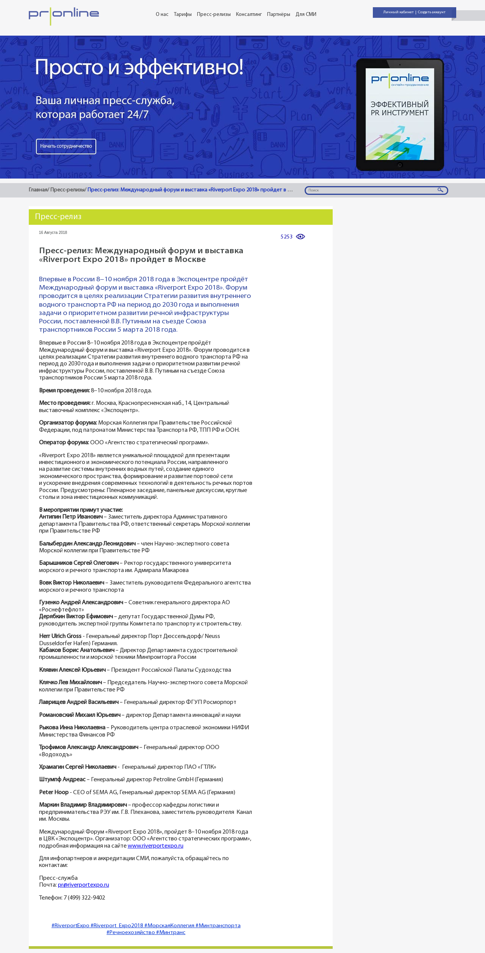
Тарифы (183, 14)
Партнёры (278, 14)
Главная (38, 190)
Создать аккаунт (432, 12)
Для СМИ (306, 14)
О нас (162, 14)
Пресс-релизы (214, 14)
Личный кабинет (398, 12)
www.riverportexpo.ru (155, 846)
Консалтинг (249, 14)
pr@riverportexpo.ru (83, 885)
